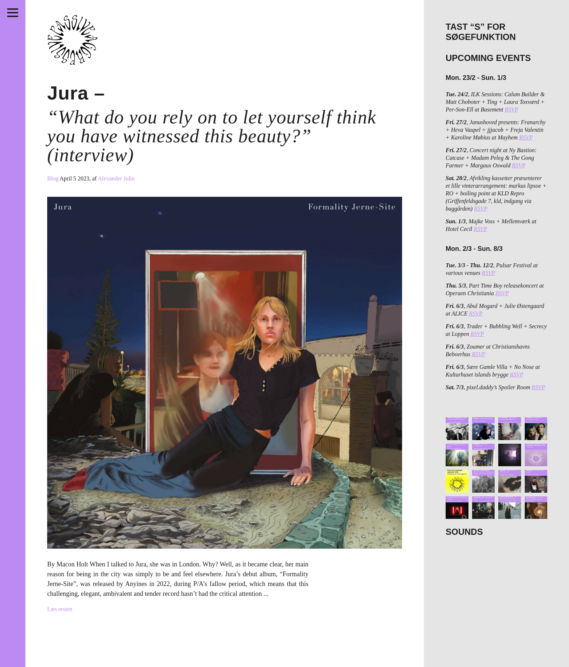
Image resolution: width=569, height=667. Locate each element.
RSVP (511, 109)
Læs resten (59, 609)
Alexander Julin (116, 178)
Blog (53, 178)
